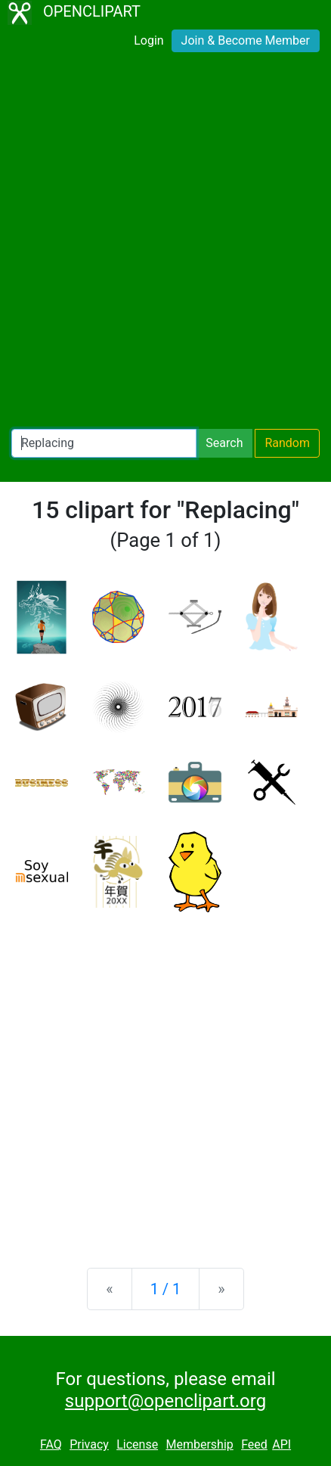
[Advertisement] (165, 243)
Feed (254, 1444)
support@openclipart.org (165, 1401)
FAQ (51, 1444)
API (281, 1444)
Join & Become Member (245, 40)
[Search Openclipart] (103, 443)
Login (148, 40)
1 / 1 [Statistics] (165, 1289)
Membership (199, 1444)
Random (287, 443)
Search (224, 443)
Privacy (89, 1444)
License (137, 1444)
